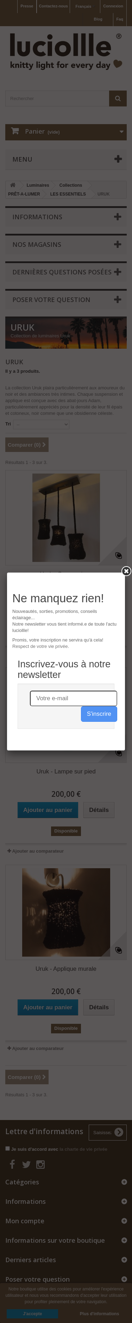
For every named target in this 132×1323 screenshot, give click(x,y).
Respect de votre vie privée (40, 646)
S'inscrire (99, 713)
